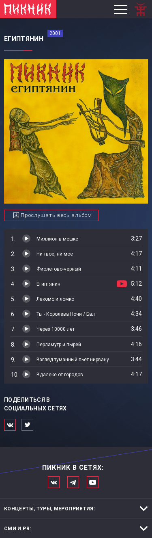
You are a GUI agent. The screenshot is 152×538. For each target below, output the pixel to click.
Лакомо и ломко (55, 299)
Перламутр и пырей (58, 344)
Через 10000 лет (55, 329)
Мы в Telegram (73, 482)
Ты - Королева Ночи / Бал (65, 314)
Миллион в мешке (57, 239)
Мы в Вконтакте (54, 482)
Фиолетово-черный (58, 269)
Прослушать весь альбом (56, 215)
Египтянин (48, 284)
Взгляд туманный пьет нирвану (72, 359)
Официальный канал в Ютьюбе (92, 482)
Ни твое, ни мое (54, 254)
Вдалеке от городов (59, 374)
